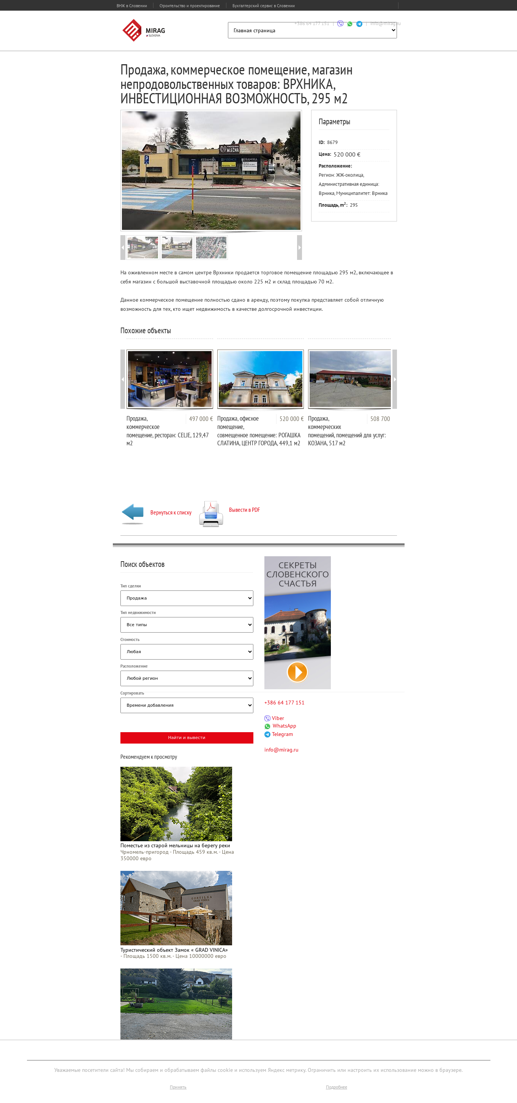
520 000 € (292, 419)
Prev (132, 170)
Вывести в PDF (229, 509)
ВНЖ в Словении (132, 5)
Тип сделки (130, 586)
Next (289, 170)
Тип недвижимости (138, 612)
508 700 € (382, 419)
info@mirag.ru (385, 23)
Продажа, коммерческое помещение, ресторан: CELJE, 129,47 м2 (167, 430)
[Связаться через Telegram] (359, 23)
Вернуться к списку (155, 512)
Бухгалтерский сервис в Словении (263, 5)
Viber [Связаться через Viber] (274, 718)
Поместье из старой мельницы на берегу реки (175, 845)
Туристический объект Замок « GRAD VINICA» (174, 949)
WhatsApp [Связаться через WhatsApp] (280, 725)
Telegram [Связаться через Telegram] (278, 734)
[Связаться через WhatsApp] (349, 23)
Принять (178, 1087)
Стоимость (129, 639)
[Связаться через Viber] (340, 23)
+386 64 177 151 (311, 23)
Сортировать (132, 693)
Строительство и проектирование (190, 5)
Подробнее (336, 1087)
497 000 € (201, 419)
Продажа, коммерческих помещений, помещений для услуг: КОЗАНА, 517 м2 (347, 430)
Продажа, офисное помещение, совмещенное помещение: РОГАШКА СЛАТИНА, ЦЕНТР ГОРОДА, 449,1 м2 (258, 430)
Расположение (134, 666)
